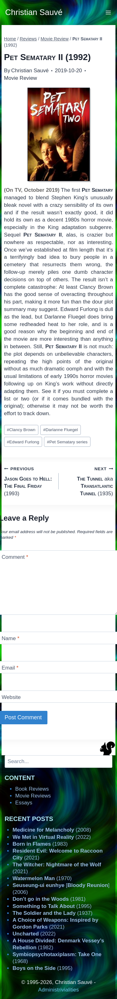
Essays (23, 803)
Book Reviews (32, 789)
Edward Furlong (23, 442)
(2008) (51, 830)
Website (11, 697)
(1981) (48, 899)
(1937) (52, 913)
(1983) (40, 844)
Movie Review (20, 78)
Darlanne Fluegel (60, 429)
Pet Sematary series (67, 442)
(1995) (51, 906)
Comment (15, 557)
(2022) (51, 837)
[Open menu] (108, 12)
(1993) (28, 481)
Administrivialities (58, 990)
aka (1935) (88, 481)
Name (10, 638)
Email (10, 668)
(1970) (41, 878)
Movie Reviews (33, 796)
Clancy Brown (21, 429)
